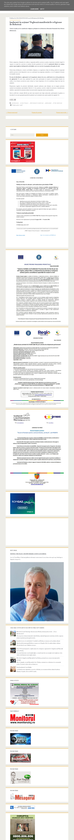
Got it (42, 9)
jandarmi (50, 109)
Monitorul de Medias (40, 18)
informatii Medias (39, 109)
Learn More (34, 9)
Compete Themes (27, 838)
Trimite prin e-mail (18, 113)
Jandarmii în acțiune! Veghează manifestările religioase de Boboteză (33, 23)
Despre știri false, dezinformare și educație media (30, 537)
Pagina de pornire (37, 120)
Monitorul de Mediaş (43, 834)
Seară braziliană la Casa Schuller (26, 647)
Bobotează (27, 109)
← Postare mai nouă (14, 120)
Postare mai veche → (59, 120)
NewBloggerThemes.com (50, 838)
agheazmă (17, 109)
